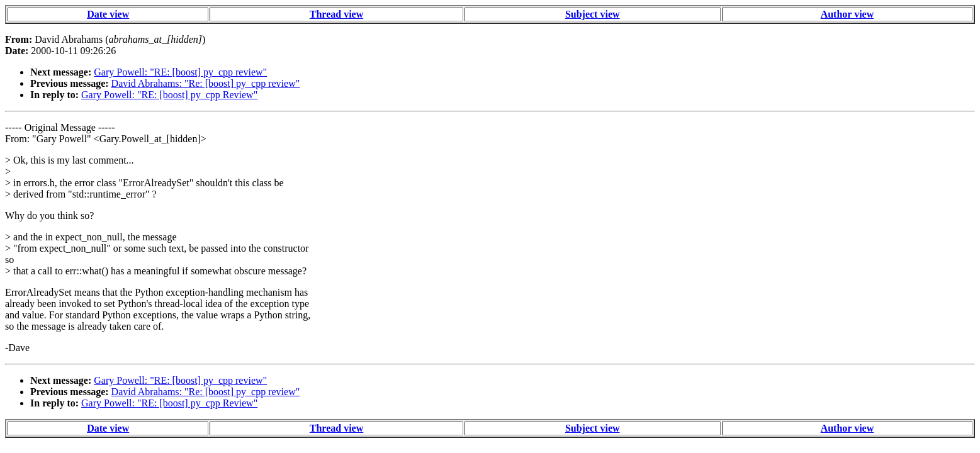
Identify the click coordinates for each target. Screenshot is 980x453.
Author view (847, 14)
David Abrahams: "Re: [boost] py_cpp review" (205, 83)
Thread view (336, 14)
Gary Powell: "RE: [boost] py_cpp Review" (169, 94)
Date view (108, 14)
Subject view (592, 14)
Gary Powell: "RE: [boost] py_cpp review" (180, 72)
